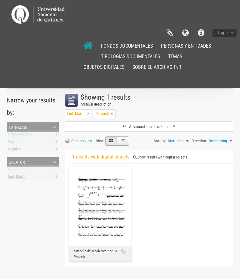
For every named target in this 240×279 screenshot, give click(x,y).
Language (185, 33)
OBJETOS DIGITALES (103, 67)
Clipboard (170, 33)
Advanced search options (149, 126)
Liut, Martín (17, 177)
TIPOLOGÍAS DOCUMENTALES (130, 56)
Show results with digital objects (160, 157)
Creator (17, 161)
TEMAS (175, 56)
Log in (223, 32)
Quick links (201, 33)
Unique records (20, 135)
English (13, 142)
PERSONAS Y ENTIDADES (186, 46)
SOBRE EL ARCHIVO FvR (156, 67)
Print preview (78, 141)
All (10, 170)
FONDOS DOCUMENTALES (127, 46)
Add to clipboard (124, 252)
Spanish (14, 150)
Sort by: (160, 141)
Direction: (199, 141)
